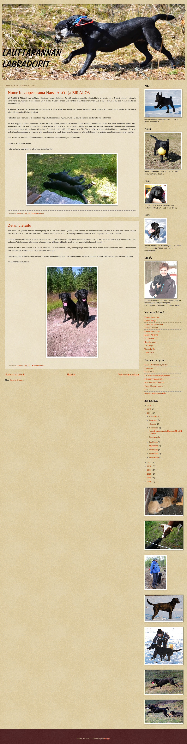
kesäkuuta (153, 442)
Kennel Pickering (151, 335)
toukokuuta (154, 446)
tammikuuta (154, 457)
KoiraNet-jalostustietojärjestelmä (157, 375)
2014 (149, 413)
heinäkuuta (154, 428)
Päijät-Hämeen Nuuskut (153, 386)
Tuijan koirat (149, 353)
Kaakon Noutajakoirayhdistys (156, 365)
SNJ (146, 390)
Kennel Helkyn (150, 321)
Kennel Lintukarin (151, 328)
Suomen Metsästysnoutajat (155, 393)
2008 (149, 482)
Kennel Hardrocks (151, 317)
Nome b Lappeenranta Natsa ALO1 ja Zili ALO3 (49, 92)
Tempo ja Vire (149, 349)
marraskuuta (154, 416)
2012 (149, 466)
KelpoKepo (148, 345)
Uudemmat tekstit (14, 374)
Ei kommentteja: (38, 213)
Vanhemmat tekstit (128, 374)
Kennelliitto (148, 368)
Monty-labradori (150, 338)
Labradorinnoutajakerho (153, 379)
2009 (149, 478)
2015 (149, 409)
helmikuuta (154, 454)
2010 (149, 474)
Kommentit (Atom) (17, 380)
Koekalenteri (149, 372)
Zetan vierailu (19, 225)
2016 (149, 405)
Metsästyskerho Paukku (154, 382)
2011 (149, 470)
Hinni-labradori (150, 342)
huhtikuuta (153, 450)
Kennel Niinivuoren (152, 331)
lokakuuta (153, 420)
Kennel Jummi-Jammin (153, 324)
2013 (149, 462)
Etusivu (71, 374)
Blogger (107, 738)
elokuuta (153, 424)
